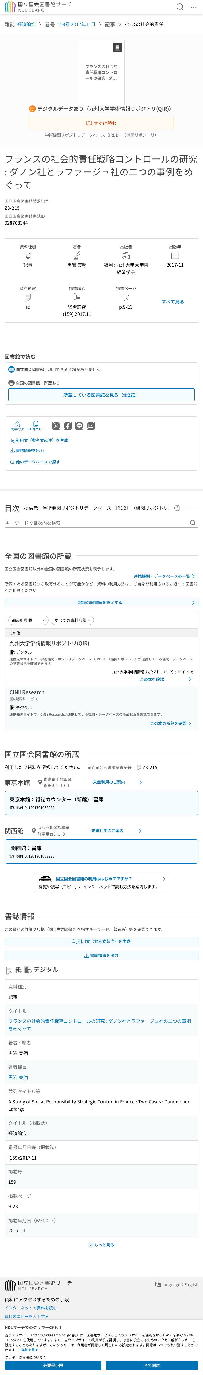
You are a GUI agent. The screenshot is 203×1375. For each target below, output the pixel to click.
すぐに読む (101, 123)
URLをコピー (36, 425)
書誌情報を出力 (26, 451)
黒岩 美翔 (18, 1077)
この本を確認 (167, 679)
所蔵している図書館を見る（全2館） (101, 394)
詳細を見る (29, 1349)
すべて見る (172, 301)
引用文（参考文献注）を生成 (38, 440)
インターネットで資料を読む (31, 1308)
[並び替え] (28, 620)
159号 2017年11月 (76, 24)
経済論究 (26, 24)
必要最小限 (53, 1365)
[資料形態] (72, 620)
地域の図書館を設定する (137, 602)
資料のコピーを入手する (27, 1316)
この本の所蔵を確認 (171, 723)
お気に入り (17, 425)
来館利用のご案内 (118, 782)
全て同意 (152, 1365)
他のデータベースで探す (34, 462)
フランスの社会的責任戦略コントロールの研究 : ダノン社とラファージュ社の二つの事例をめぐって (99, 1024)
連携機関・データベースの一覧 (165, 576)
